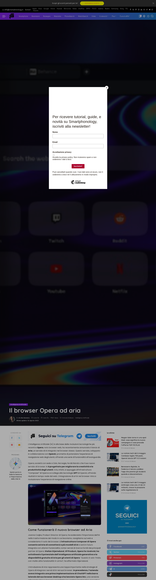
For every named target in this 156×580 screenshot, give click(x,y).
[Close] (106, 87)
